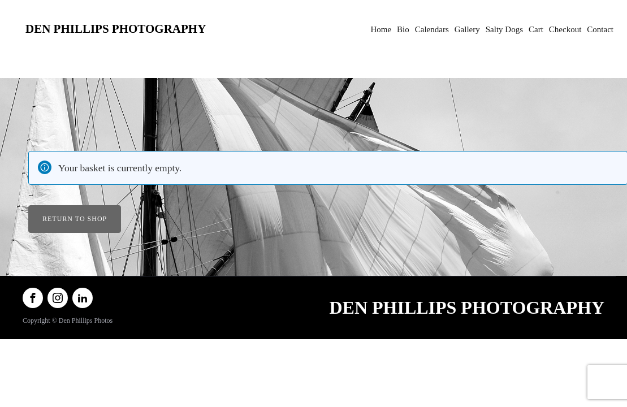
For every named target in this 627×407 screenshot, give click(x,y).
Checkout (565, 29)
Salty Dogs (504, 29)
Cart (536, 29)
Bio (403, 29)
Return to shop (74, 219)
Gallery (467, 29)
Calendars (432, 29)
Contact (600, 29)
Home (380, 29)
